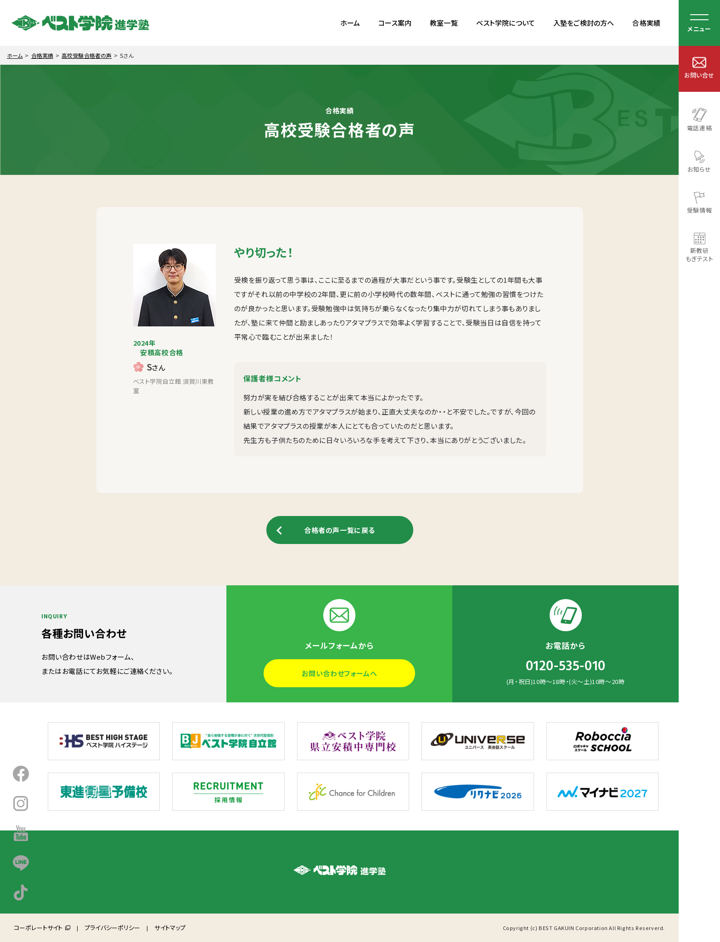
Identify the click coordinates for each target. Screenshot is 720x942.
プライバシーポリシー (112, 927)
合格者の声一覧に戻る (339, 530)
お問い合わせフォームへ (339, 673)
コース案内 (394, 23)
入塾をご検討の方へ (583, 23)
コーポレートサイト (38, 927)
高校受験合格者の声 (87, 55)
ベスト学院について (505, 23)
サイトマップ (170, 927)
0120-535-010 (566, 666)
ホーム (350, 23)
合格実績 (646, 23)
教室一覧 (444, 23)
